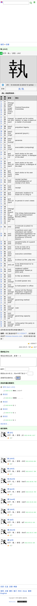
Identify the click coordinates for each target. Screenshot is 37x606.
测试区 (5, 396)
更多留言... (4, 426)
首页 (2, 44)
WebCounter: (12, 603)
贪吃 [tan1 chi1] (9, 389)
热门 (15, 593)
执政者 (1, 308)
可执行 (1, 147)
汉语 (7, 44)
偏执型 (1, 133)
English (3, 595)
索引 (11, 593)
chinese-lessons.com (14, 336)
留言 (29, 593)
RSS (20, 593)
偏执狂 (1, 140)
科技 (15, 588)
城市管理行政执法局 (1, 215)
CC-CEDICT (22, 333)
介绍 (6, 593)
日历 (2, 588)
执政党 (1, 324)
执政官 (1, 292)
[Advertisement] (18, 24)
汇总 (6, 588)
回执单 (1, 187)
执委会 (1, 254)
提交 (18, 380)
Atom (25, 593)
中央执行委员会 (1, 108)
